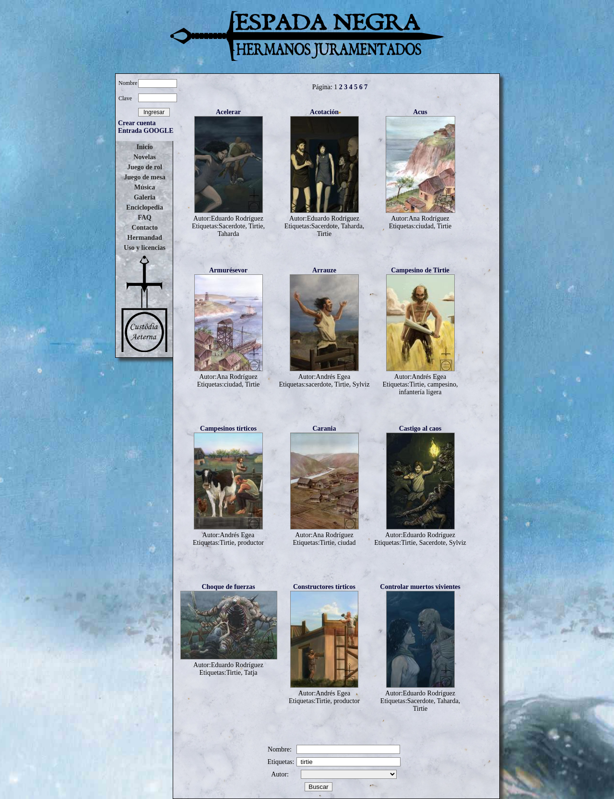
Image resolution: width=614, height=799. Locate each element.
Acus (420, 112)
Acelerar (228, 112)
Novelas (144, 157)
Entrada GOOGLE (146, 130)
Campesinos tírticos (228, 428)
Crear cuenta (136, 123)
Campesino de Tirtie (420, 270)
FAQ (145, 217)
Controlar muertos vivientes (420, 586)
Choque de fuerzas (228, 586)
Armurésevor (228, 270)
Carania (324, 428)
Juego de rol (144, 167)
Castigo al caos (420, 428)
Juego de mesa (144, 177)
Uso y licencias (144, 247)
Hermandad (144, 237)
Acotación (324, 112)
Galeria (144, 197)
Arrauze (324, 270)
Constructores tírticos (324, 586)
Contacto (144, 227)
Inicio (144, 147)
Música (144, 187)
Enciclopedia (144, 207)
